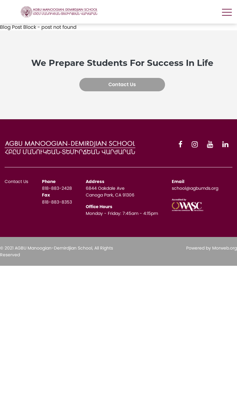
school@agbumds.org (195, 188)
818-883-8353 (57, 202)
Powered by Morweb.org (211, 248)
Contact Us (122, 84)
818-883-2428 (57, 188)
